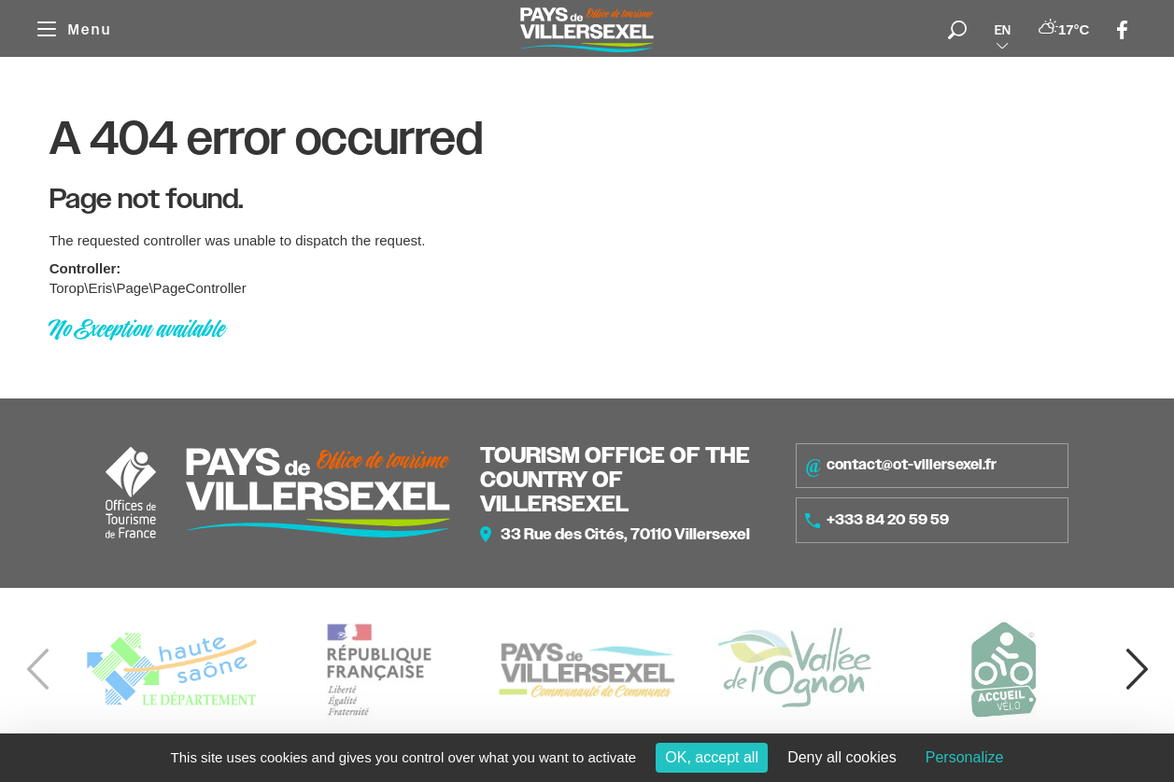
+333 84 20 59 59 (877, 519)
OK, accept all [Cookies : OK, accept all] (711, 757)
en (1003, 29)
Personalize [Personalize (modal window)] (965, 757)
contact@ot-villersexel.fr (901, 466)
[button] (1136, 669)
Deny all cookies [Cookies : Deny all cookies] (842, 757)
